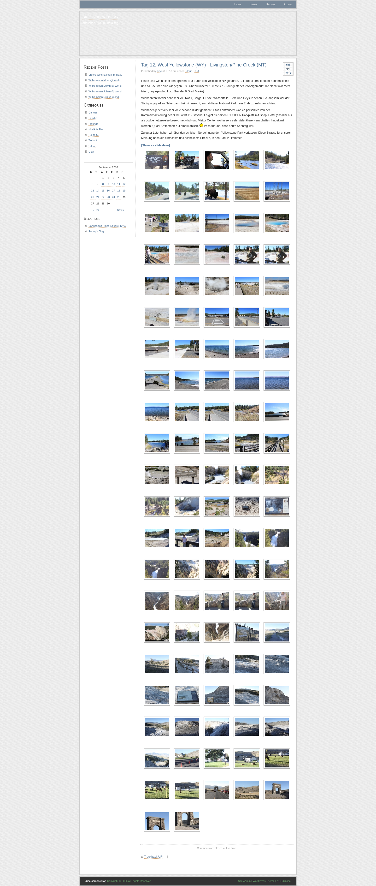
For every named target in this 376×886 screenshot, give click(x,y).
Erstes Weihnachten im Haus (105, 74)
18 (118, 190)
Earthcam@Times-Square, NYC (107, 225)
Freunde (93, 123)
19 (124, 190)
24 (113, 197)
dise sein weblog (100, 16)
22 (103, 197)
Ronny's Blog (96, 231)
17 (113, 190)
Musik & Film (96, 129)
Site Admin (244, 881)
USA (196, 71)
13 (92, 190)
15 (103, 190)
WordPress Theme (264, 881)
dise (159, 71)
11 (118, 184)
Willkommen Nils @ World (103, 97)
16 (108, 190)
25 (118, 197)
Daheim (93, 112)
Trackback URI (153, 856)
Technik (92, 140)
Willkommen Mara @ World (104, 80)
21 (97, 197)
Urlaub (270, 4)
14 (97, 190)
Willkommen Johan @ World (105, 91)
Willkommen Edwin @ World (105, 85)
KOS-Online (284, 881)
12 (124, 184)
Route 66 (93, 134)
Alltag (288, 4)
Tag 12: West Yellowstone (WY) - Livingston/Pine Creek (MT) (204, 64)
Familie (92, 118)
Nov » (120, 210)
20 (92, 197)
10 (113, 184)
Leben (253, 4)
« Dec (96, 210)
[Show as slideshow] (155, 145)
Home (237, 4)
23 (108, 197)
